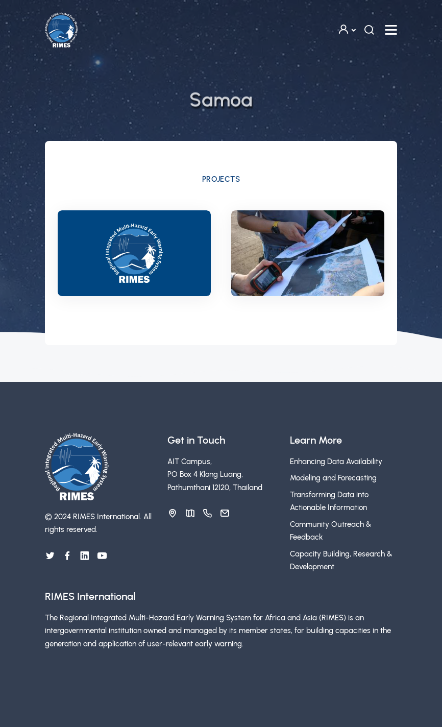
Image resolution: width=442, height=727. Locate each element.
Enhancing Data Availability (336, 461)
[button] (346, 30)
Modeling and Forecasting (333, 477)
